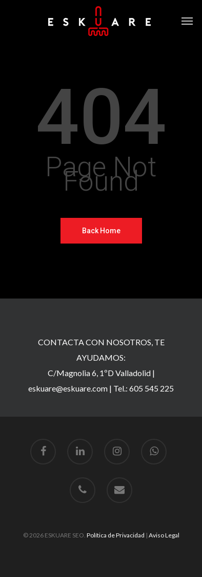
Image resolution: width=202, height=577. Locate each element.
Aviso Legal (164, 535)
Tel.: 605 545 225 (143, 388)
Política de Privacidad (116, 535)
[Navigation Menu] (187, 21)
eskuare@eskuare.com (68, 388)
